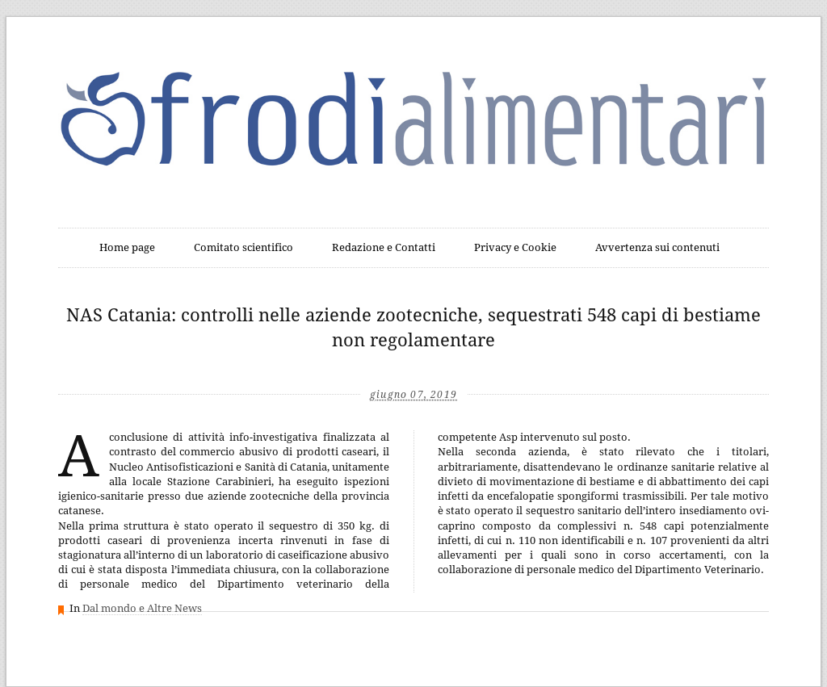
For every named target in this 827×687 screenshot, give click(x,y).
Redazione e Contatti (383, 247)
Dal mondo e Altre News (142, 608)
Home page (127, 247)
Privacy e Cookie (515, 247)
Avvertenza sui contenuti (657, 247)
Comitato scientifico (243, 247)
